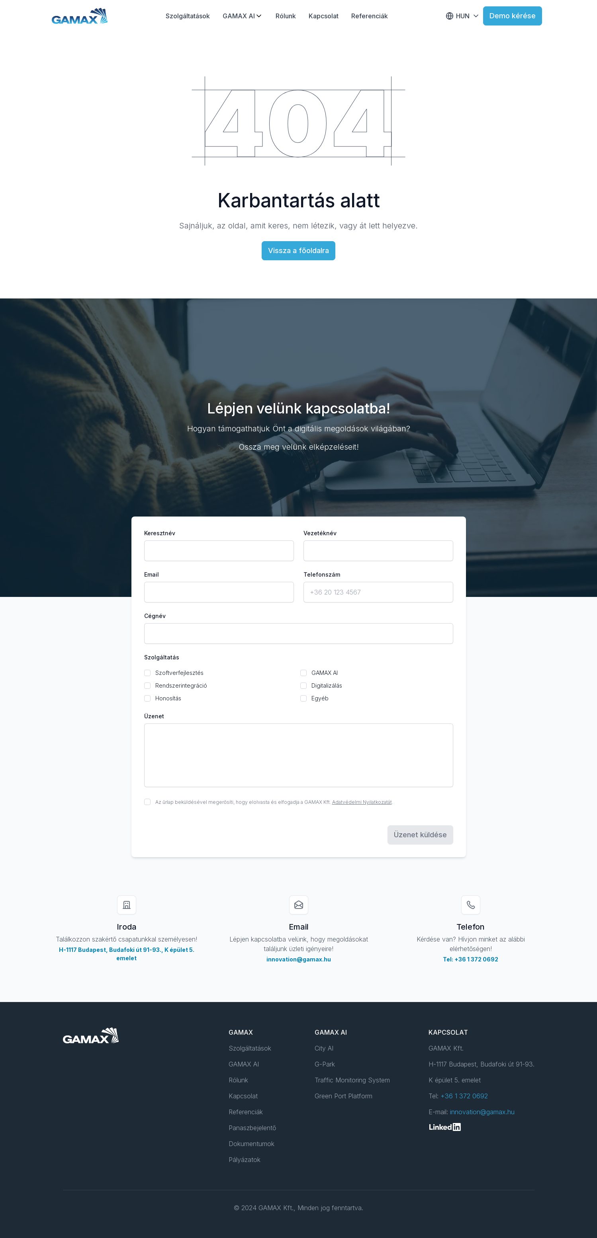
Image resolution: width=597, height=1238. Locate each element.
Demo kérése (512, 16)
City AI (324, 1048)
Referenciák (369, 16)
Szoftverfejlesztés (179, 672)
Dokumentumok (251, 1144)
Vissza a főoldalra (298, 250)
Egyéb (320, 698)
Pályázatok (244, 1160)
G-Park (325, 1064)
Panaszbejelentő (252, 1128)
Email (151, 574)
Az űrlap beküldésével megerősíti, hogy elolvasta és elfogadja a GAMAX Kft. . (274, 802)
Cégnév (155, 615)
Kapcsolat (324, 16)
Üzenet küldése (420, 835)
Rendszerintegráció (181, 685)
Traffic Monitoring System (352, 1080)
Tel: (458, 1096)
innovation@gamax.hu (298, 959)
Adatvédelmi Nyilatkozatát (362, 802)
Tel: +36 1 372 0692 (470, 959)
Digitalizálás (326, 685)
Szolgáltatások (188, 16)
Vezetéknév (320, 533)
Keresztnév (159, 533)
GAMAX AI (239, 16)
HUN (463, 16)
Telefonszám (321, 574)
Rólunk (286, 16)
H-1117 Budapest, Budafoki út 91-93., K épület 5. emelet (126, 953)
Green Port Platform (343, 1096)
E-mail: (472, 1112)
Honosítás (168, 698)
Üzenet (154, 716)
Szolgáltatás (161, 657)
